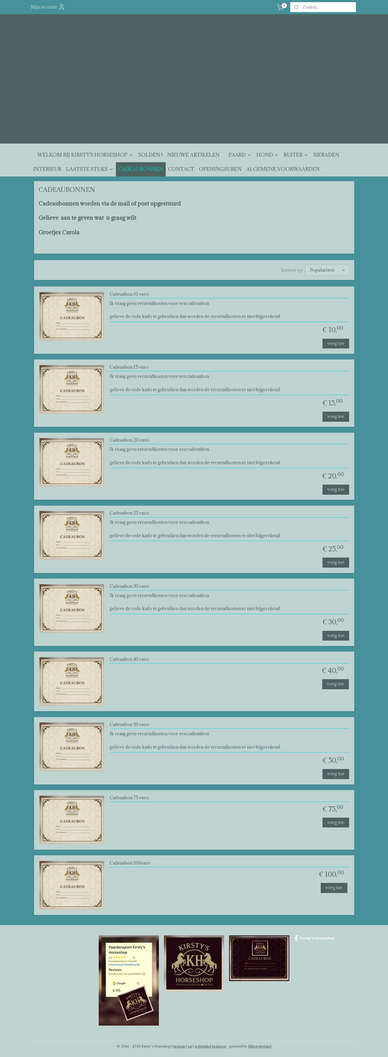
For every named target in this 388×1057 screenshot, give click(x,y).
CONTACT (181, 169)
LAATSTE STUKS (90, 169)
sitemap (179, 1046)
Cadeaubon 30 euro (129, 586)
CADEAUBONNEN (140, 169)
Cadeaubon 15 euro (128, 367)
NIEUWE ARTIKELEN (193, 155)
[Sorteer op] (327, 270)
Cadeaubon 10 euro (129, 294)
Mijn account (48, 7)
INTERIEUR (47, 169)
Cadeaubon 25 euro (129, 513)
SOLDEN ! (150, 155)
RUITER (296, 155)
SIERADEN (326, 155)
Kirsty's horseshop (314, 938)
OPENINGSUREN (220, 169)
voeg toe (335, 343)
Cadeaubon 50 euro (129, 724)
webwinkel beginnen (210, 1046)
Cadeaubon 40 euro (129, 659)
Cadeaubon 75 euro (129, 797)
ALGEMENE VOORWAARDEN (283, 169)
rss (190, 1046)
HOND (267, 155)
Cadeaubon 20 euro (129, 440)
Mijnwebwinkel (260, 1046)
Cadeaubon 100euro (129, 863)
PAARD (240, 155)
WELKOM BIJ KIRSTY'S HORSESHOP (85, 155)
